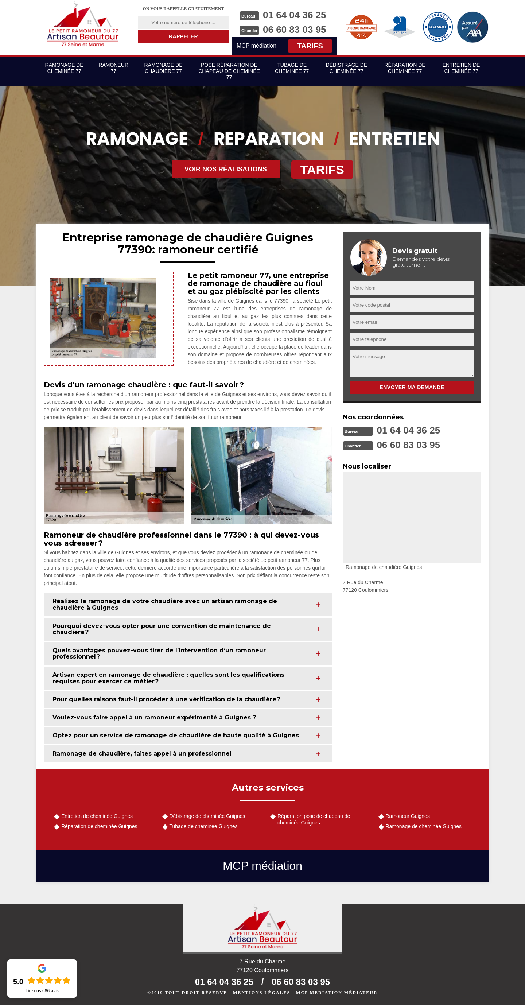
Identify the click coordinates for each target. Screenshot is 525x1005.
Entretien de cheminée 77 (461, 68)
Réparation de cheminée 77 (404, 68)
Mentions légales (261, 992)
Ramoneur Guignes (408, 816)
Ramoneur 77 (113, 68)
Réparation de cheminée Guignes (99, 826)
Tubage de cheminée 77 (292, 68)
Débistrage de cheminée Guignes (207, 816)
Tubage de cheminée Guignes (204, 826)
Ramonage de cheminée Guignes (424, 826)
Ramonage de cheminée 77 (64, 68)
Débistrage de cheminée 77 (347, 68)
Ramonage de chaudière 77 (163, 68)
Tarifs (310, 46)
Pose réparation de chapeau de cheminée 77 (229, 71)
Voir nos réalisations (225, 169)
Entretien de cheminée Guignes (97, 816)
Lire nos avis (42, 990)
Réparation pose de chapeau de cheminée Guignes (313, 819)
